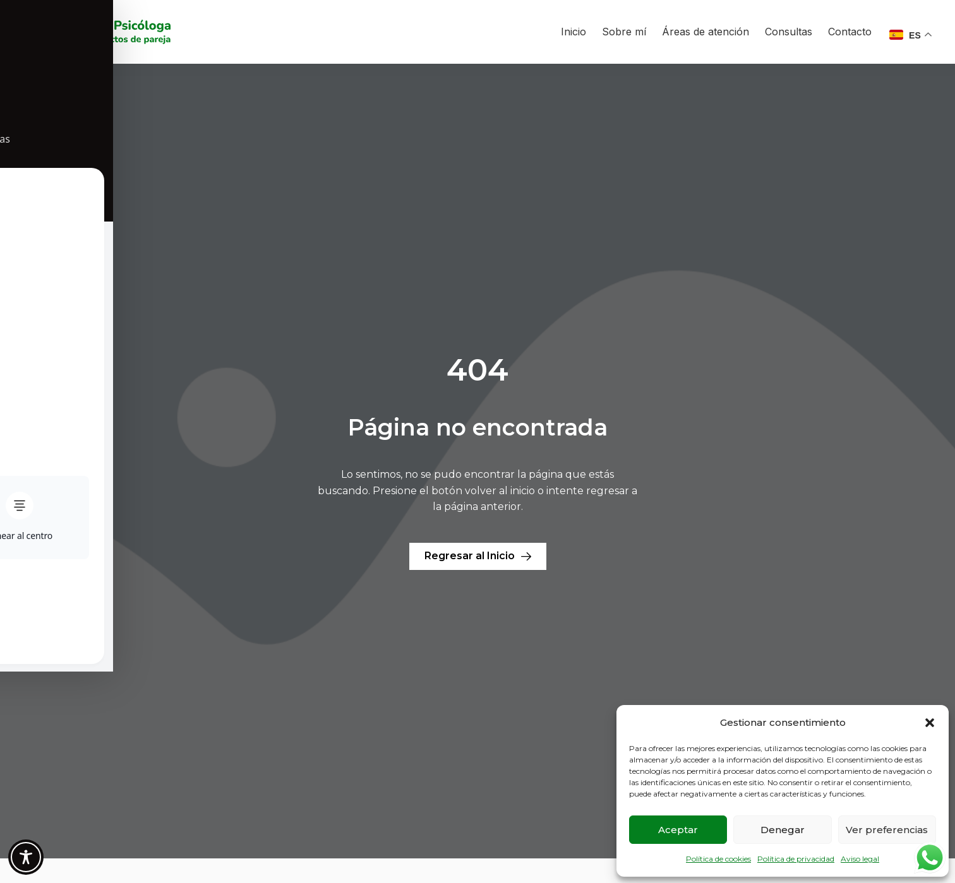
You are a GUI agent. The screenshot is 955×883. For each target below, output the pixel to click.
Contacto (850, 31)
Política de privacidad (795, 858)
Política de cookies (718, 858)
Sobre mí (624, 31)
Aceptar (678, 830)
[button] (929, 722)
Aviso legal (860, 858)
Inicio (573, 31)
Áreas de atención (705, 31)
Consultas (788, 31)
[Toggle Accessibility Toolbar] (25, 857)
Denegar (782, 830)
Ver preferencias (887, 830)
